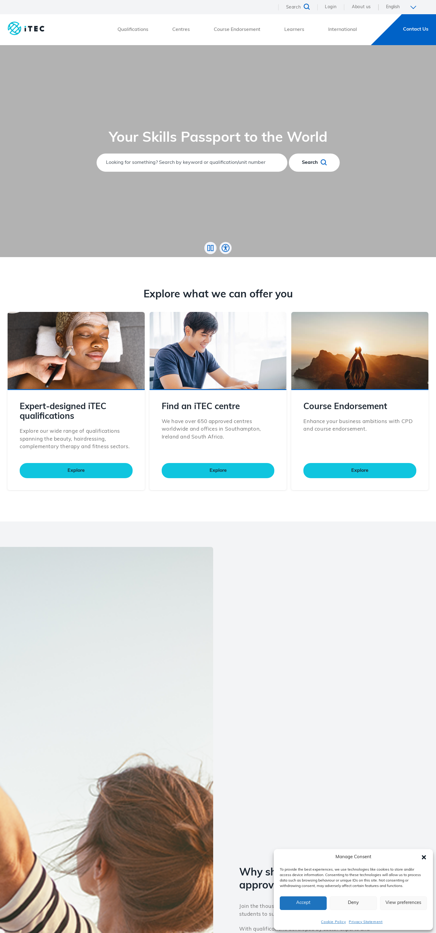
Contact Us (415, 29)
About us (361, 7)
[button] (424, 857)
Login (330, 7)
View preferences (403, 903)
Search (314, 162)
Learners (294, 29)
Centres (181, 29)
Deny (353, 903)
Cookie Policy (333, 922)
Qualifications (132, 29)
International (342, 29)
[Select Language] (403, 7)
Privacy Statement (365, 922)
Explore (76, 483)
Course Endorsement (237, 29)
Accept (303, 903)
